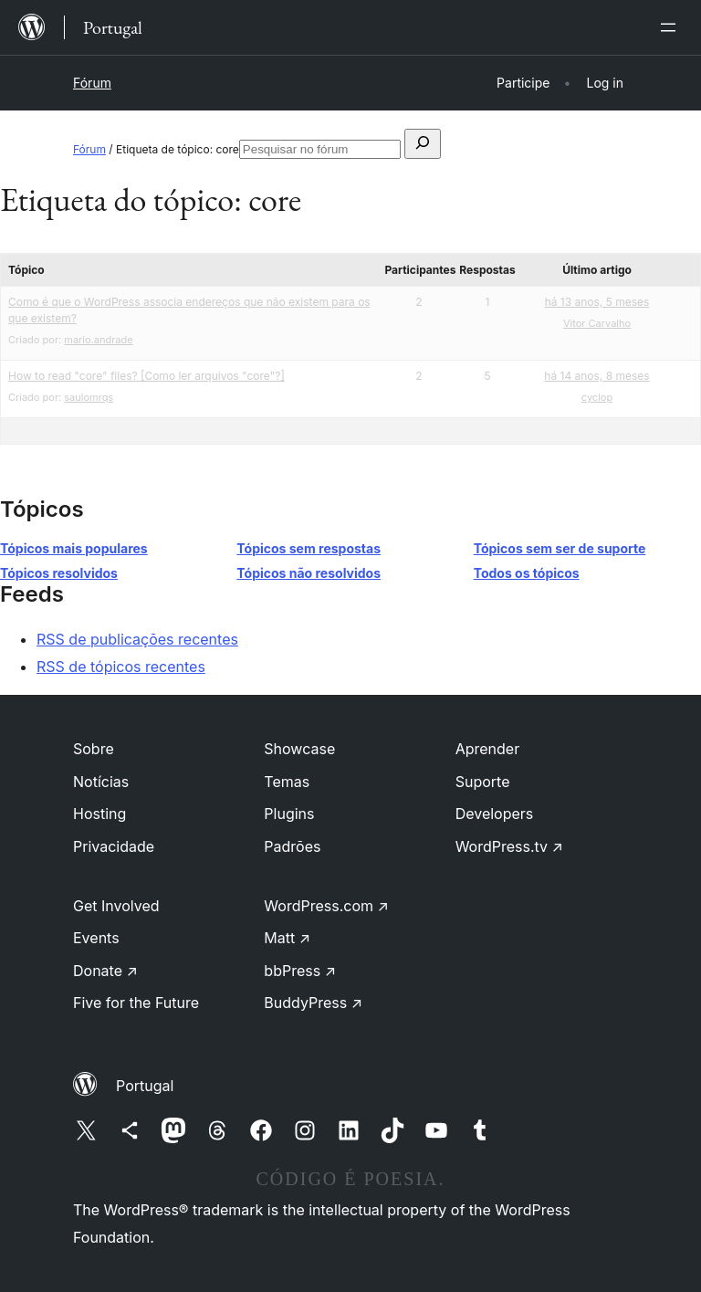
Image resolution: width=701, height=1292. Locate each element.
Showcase (299, 749)
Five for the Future (136, 1002)
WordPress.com (326, 906)
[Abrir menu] (672, 27)
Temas (286, 781)
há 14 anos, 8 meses (596, 376)
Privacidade (113, 846)
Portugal (144, 1086)
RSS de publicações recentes (137, 639)
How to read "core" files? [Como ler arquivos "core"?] (146, 376)
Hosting (99, 813)
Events (96, 938)
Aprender (487, 749)
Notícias (101, 781)
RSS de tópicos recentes (121, 666)
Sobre (93, 749)
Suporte (482, 781)
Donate (105, 970)
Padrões (292, 846)
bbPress (300, 970)
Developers (494, 813)
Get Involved (116, 906)
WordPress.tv (509, 846)
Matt (287, 938)
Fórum (92, 82)
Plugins (289, 813)
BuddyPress (313, 1002)
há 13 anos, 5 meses (597, 302)
